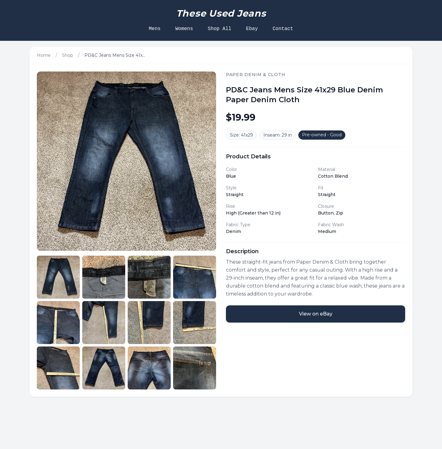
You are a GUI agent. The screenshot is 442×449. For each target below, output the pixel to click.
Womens (184, 29)
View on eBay (315, 314)
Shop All (219, 29)
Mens (155, 29)
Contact (283, 29)
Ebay (252, 29)
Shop (67, 55)
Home (44, 55)
